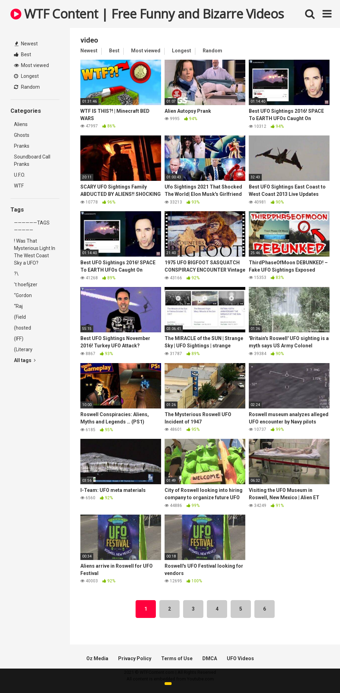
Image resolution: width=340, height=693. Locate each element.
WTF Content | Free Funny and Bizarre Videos (147, 13)
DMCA (209, 658)
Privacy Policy (134, 658)
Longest (26, 76)
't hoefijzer (25, 284)
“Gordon (23, 295)
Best (22, 54)
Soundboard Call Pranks (32, 160)
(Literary (23, 349)
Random (27, 87)
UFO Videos (240, 658)
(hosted (22, 328)
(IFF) (18, 338)
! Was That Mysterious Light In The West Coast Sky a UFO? (34, 252)
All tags (25, 360)
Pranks (21, 146)
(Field (20, 317)
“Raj (18, 306)
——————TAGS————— (32, 226)
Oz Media (97, 658)
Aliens (21, 124)
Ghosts (21, 135)
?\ (16, 274)
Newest (26, 43)
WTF (19, 186)
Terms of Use (177, 658)
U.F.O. (19, 175)
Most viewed (31, 65)
